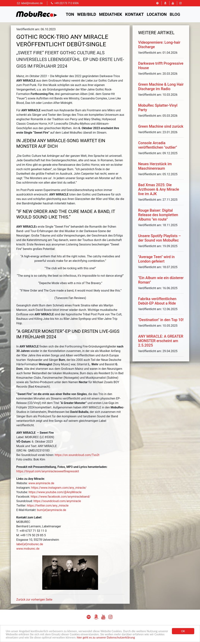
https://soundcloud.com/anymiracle (57, 501)
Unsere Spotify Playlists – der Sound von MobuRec (159, 238)
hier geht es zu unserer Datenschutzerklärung (106, 638)
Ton (70, 14)
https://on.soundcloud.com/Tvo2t (77, 455)
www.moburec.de (27, 548)
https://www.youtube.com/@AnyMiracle (55, 492)
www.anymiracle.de (41, 483)
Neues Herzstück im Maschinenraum (155, 166)
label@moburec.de (32, 3)
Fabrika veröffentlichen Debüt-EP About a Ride (157, 301)
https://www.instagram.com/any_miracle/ (59, 487)
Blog (175, 14)
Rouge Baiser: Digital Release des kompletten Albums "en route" (158, 214)
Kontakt (134, 14)
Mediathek (110, 14)
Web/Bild (86, 14)
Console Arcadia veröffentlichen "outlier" (157, 145)
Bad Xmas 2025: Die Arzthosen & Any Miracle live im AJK (158, 189)
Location (157, 14)
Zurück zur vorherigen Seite (34, 599)
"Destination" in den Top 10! (160, 320)
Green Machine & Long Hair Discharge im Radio (160, 86)
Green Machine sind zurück (160, 126)
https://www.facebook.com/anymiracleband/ (60, 496)
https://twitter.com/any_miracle (48, 505)
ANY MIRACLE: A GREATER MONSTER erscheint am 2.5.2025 (160, 340)
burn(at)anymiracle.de (51, 510)
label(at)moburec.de (29, 544)
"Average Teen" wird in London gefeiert (156, 259)
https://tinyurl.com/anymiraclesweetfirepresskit (47, 471)
